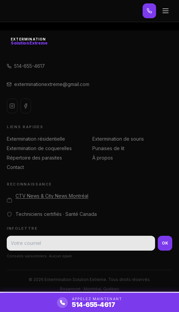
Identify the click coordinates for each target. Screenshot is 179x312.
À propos (102, 158)
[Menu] (165, 10)
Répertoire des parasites (34, 158)
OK (165, 243)
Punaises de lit (108, 148)
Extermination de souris (118, 139)
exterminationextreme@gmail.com (48, 84)
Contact (15, 167)
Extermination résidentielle (36, 139)
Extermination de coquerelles (39, 148)
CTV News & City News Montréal (52, 196)
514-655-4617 (26, 66)
